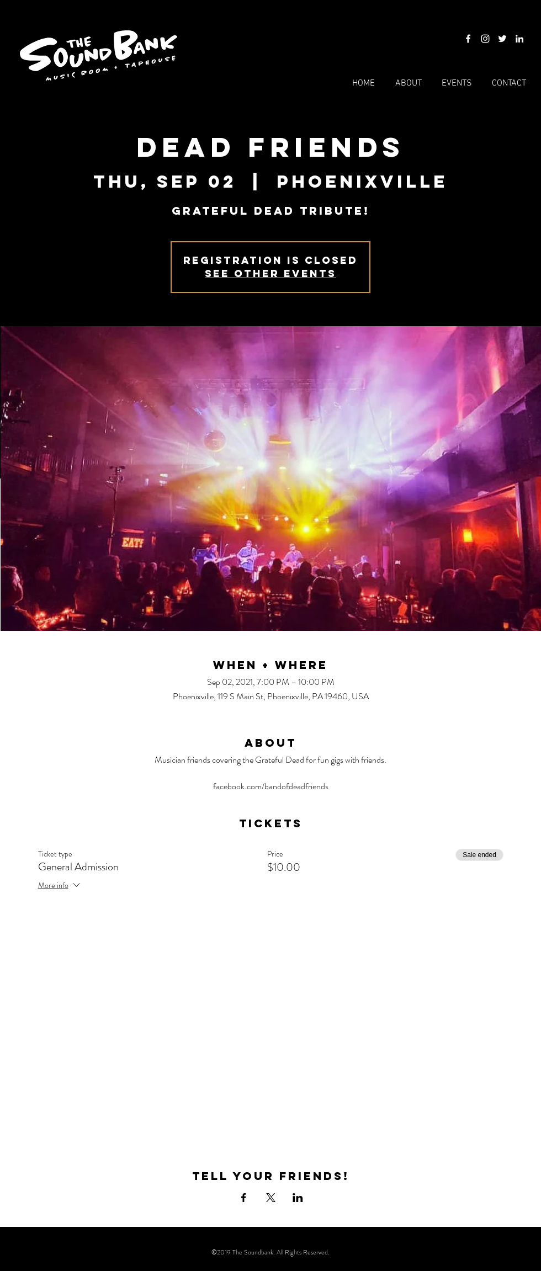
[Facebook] (468, 38)
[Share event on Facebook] (243, 1197)
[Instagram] (485, 38)
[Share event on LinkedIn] (298, 1197)
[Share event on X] (271, 1197)
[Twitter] (502, 38)
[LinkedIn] (519, 38)
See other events (270, 273)
